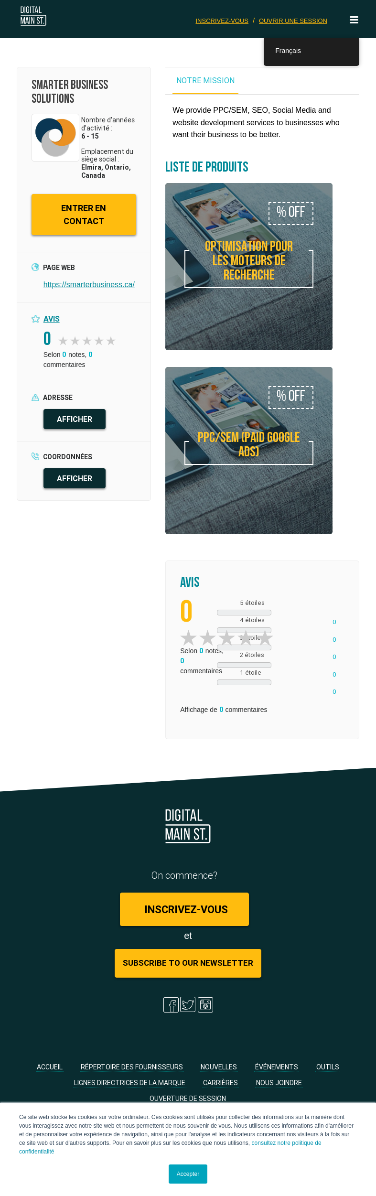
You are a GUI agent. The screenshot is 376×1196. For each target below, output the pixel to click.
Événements (276, 1067)
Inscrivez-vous (222, 20)
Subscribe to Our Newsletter (188, 963)
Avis (51, 318)
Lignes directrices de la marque (129, 1082)
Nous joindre (279, 1082)
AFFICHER (74, 419)
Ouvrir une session (293, 20)
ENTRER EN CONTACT (83, 214)
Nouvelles (219, 1067)
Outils (327, 1067)
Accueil (50, 1067)
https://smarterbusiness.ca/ (89, 284)
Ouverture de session (188, 1098)
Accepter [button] (188, 1174)
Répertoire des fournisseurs (132, 1067)
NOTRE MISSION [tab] (205, 80)
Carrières (220, 1082)
